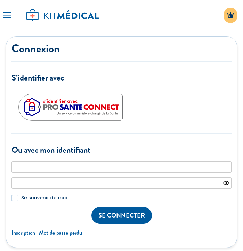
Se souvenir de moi (44, 198)
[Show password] (226, 183)
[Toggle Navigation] (7, 15)
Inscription (23, 233)
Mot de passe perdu (60, 233)
